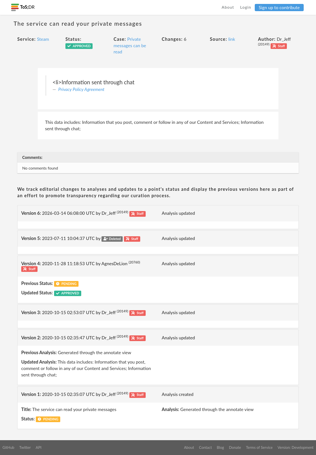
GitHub (8, 447)
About (228, 7)
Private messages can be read (130, 45)
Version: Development (295, 447)
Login (245, 7)
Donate (235, 447)
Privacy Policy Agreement (81, 89)
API (38, 447)
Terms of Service (259, 447)
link (231, 39)
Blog (220, 447)
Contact (205, 447)
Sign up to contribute (279, 7)
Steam (43, 39)
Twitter (25, 447)
